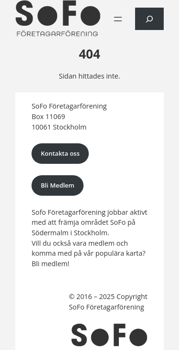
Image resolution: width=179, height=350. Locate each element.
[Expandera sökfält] (149, 19)
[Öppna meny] (118, 19)
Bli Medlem (57, 185)
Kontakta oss (60, 153)
